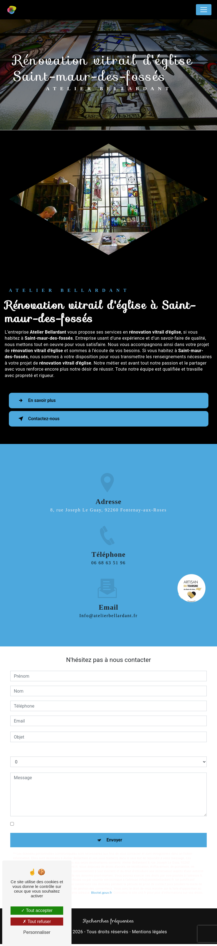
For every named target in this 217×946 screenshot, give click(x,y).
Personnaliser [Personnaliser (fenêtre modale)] (36, 932)
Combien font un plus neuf (36, 750)
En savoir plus (36, 400)
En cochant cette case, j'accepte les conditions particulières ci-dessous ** (88, 824)
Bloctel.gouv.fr (101, 893)
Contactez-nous (38, 418)
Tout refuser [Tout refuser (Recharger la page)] (37, 921)
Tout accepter (36, 910)
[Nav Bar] (203, 9)
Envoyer (114, 840)
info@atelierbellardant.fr (109, 594)
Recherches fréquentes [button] (108, 920)
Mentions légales (149, 931)
